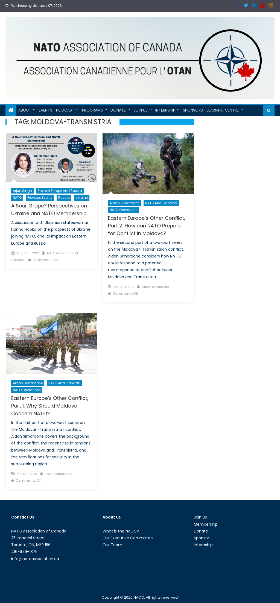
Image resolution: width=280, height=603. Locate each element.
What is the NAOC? (121, 531)
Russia (64, 197)
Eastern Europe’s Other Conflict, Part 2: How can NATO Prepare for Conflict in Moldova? (146, 226)
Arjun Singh (22, 190)
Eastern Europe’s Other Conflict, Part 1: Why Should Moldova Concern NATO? (49, 406)
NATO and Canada (161, 203)
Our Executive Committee (128, 538)
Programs (92, 110)
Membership (206, 524)
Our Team (112, 545)
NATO (17, 197)
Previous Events (39, 197)
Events (45, 110)
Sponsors (193, 110)
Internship (165, 110)
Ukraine (81, 197)
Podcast (65, 110)
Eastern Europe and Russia (60, 190)
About (24, 110)
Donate (118, 110)
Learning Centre (223, 110)
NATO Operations (124, 209)
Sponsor (201, 538)
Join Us (140, 110)
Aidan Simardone (124, 203)
